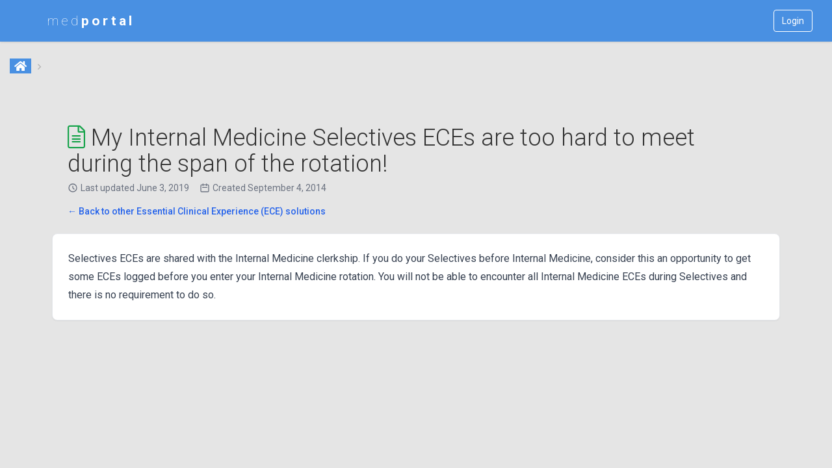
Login (793, 21)
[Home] (21, 67)
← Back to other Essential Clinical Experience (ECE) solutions (197, 211)
